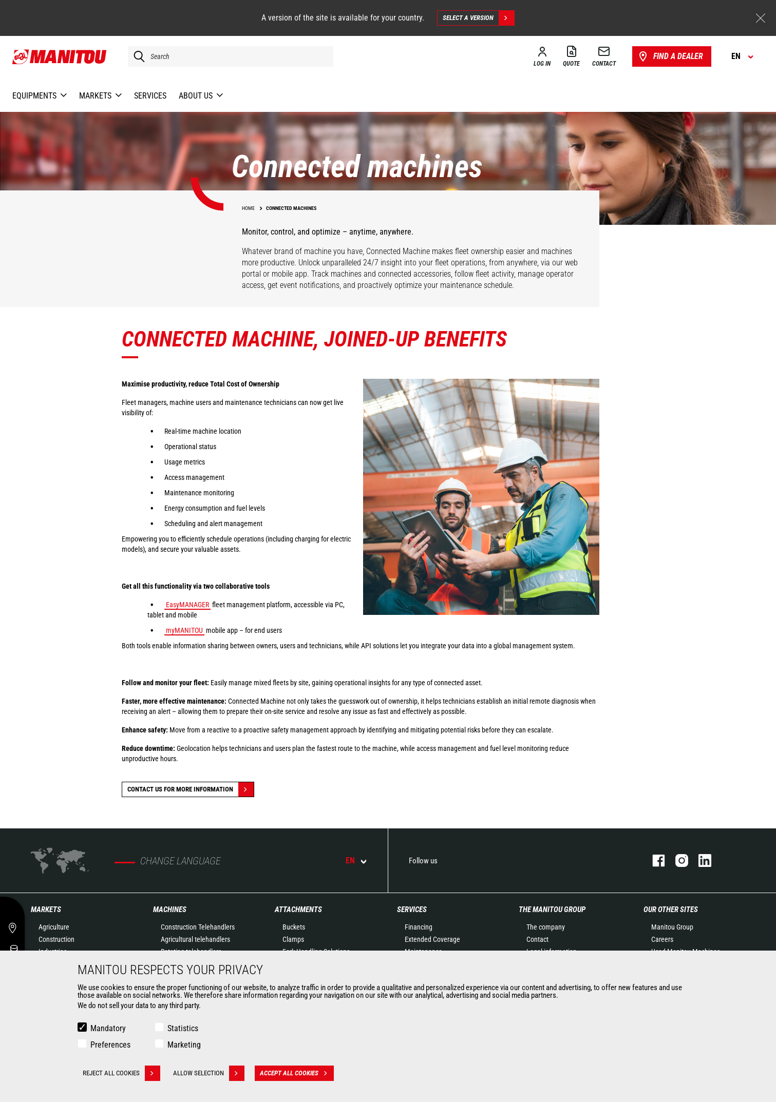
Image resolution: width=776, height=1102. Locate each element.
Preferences (110, 1045)
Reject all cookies (121, 1073)
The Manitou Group (552, 909)
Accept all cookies (297, 1073)
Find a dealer (670, 56)
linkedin (699, 860)
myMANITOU (184, 630)
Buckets (293, 927)
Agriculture (54, 927)
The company (545, 927)
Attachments (298, 909)
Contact (537, 939)
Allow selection (208, 1073)
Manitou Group (672, 927)
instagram (676, 860)
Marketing (184, 1045)
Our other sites (670, 909)
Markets (46, 909)
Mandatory (108, 1028)
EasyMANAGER (187, 605)
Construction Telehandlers (198, 927)
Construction (56, 939)
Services (412, 909)
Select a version (478, 18)
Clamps (293, 939)
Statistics (182, 1028)
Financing (418, 927)
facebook (653, 860)
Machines (169, 909)
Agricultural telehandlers (195, 939)
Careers (662, 939)
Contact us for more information (190, 789)
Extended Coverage (432, 939)
